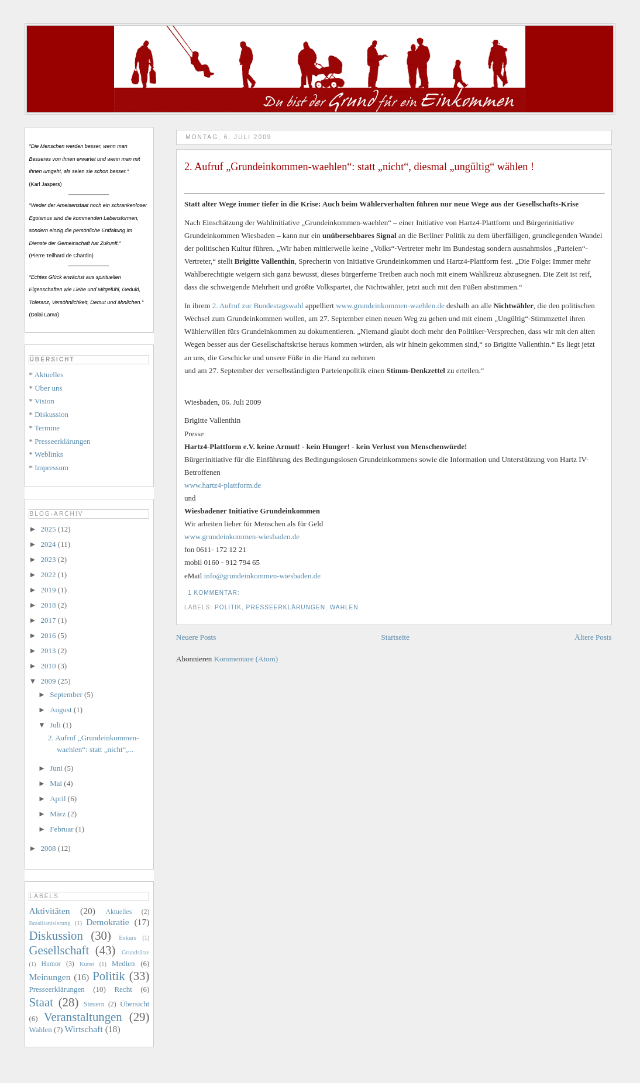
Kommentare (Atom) (246, 658)
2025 (49, 529)
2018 (49, 605)
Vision (44, 400)
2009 (49, 681)
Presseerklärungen (285, 607)
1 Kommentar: (215, 592)
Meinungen (49, 977)
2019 (49, 589)
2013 (49, 650)
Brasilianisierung (49, 923)
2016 (49, 635)
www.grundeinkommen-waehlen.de (390, 305)
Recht (123, 989)
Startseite (395, 637)
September (67, 694)
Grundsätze (135, 952)
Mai (57, 783)
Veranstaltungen (83, 1016)
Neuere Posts (196, 637)
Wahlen (344, 607)
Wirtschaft (84, 1029)
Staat (41, 1002)
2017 (49, 620)
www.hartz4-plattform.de (222, 485)
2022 (49, 574)
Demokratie (107, 922)
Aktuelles (49, 374)
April (59, 798)
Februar (62, 829)
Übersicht (135, 1003)
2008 (49, 848)
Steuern (94, 1004)
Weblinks (49, 454)
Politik (228, 607)
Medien (123, 963)
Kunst (87, 964)
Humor (51, 964)
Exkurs (127, 937)
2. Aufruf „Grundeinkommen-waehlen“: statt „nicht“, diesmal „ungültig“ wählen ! (359, 167)
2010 (49, 665)
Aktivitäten (49, 911)
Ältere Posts (592, 637)
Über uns (48, 388)
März (59, 813)
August (62, 709)
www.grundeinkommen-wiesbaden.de (242, 536)
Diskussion (51, 414)
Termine (47, 427)
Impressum (51, 467)
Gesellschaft (59, 950)
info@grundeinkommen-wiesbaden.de (262, 575)
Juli (56, 724)
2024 (49, 544)
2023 (49, 559)
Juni (57, 768)
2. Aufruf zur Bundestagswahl (258, 305)
